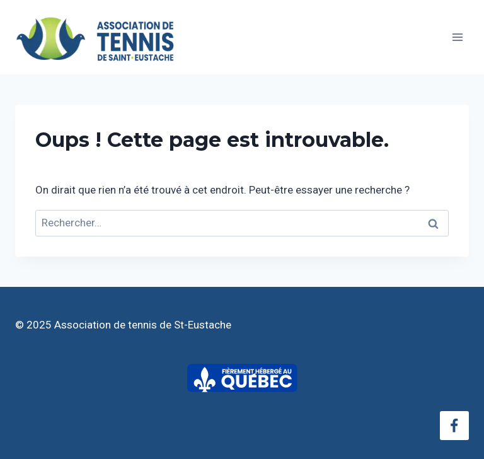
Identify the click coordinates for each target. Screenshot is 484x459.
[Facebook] (454, 425)
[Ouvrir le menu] (457, 37)
